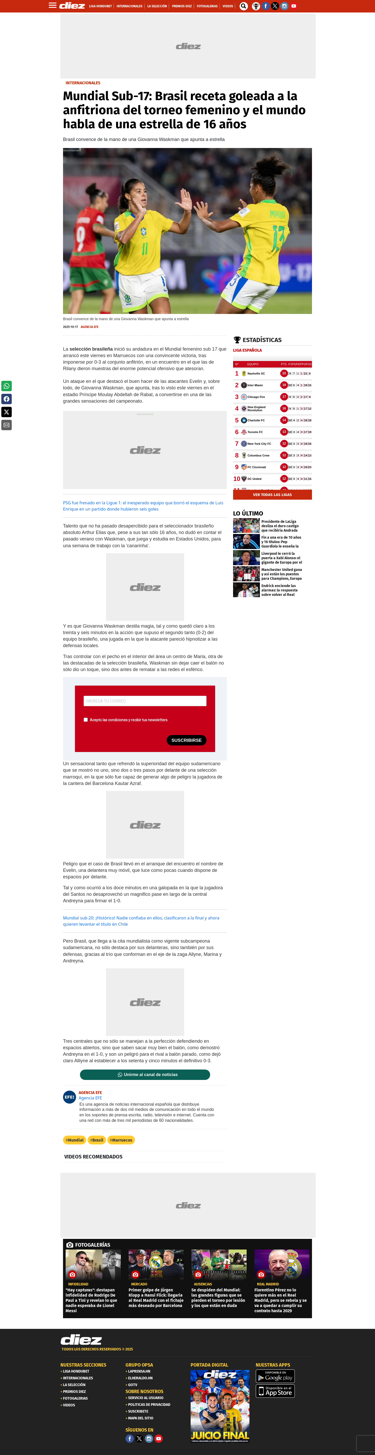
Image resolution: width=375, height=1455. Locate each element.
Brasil (97, 1140)
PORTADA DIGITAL (209, 1365)
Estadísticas (262, 340)
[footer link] (187, 1352)
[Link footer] (81, 1340)
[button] (6, 386)
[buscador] (244, 6)
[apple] (285, 1391)
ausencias (203, 1284)
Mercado (139, 1284)
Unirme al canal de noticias (151, 1075)
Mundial (76, 1140)
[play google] (285, 1376)
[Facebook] (130, 1438)
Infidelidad (78, 1284)
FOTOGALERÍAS (92, 1245)
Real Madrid (268, 1284)
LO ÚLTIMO (248, 513)
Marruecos (122, 1140)
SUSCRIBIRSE (186, 740)
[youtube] (158, 1438)
